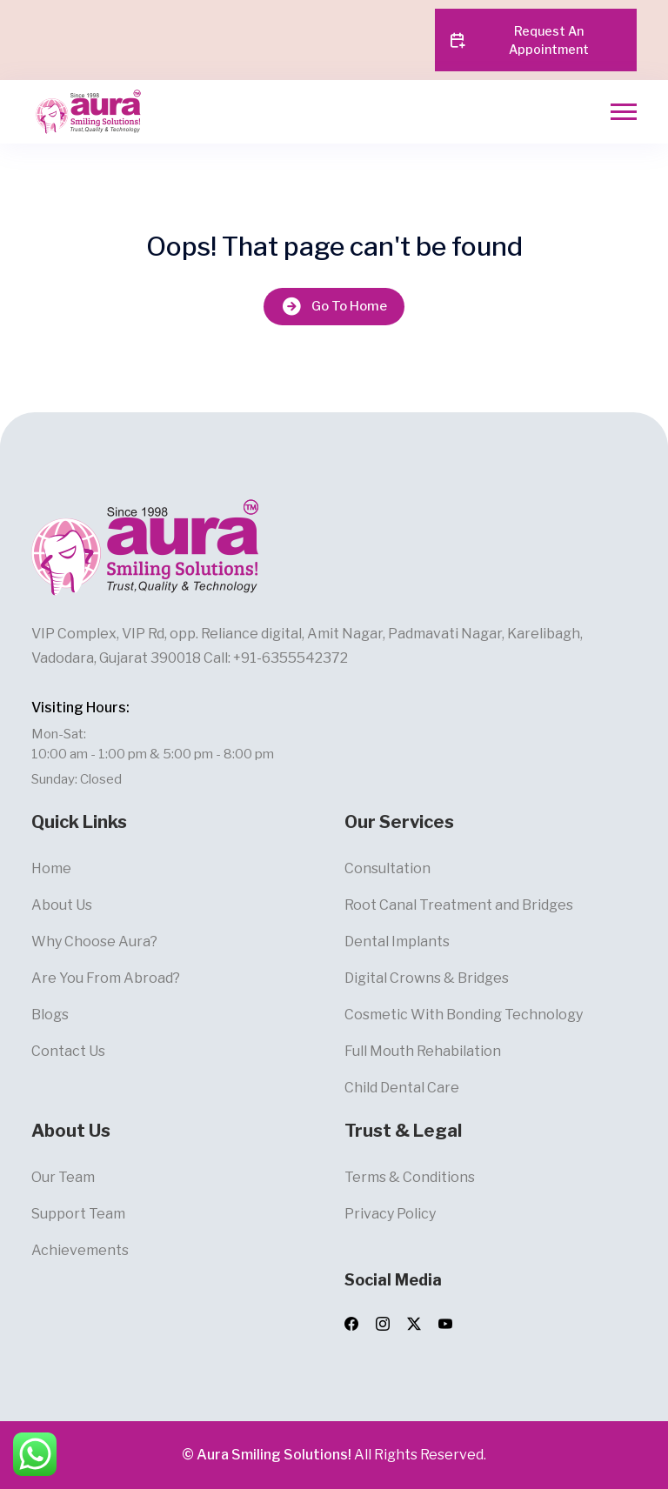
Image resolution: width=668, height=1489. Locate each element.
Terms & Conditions (409, 1177)
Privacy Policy (390, 1213)
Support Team (78, 1213)
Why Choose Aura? (94, 941)
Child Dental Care (401, 1087)
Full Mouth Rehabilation (422, 1051)
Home (51, 868)
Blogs (50, 1014)
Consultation (387, 868)
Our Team (63, 1177)
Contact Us (68, 1051)
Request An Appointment (518, 40)
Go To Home (334, 306)
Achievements (80, 1250)
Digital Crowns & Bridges (426, 978)
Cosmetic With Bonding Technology (463, 1014)
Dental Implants (397, 941)
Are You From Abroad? (105, 978)
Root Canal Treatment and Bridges (458, 905)
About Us (61, 905)
